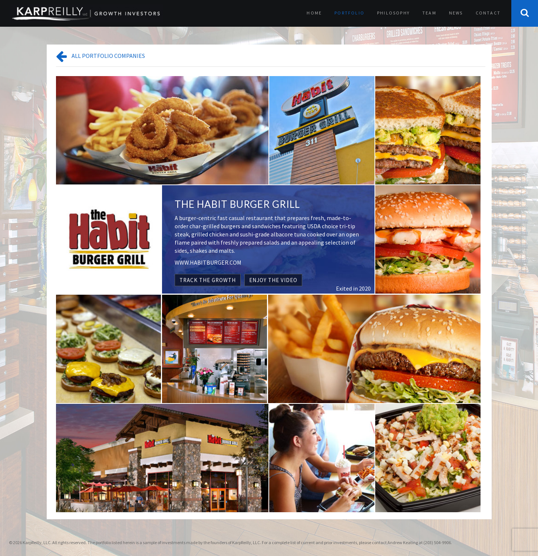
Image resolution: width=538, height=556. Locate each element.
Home (314, 13)
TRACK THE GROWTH (207, 280)
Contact (488, 13)
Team (429, 13)
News (456, 13)
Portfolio (349, 13)
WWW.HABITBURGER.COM (208, 262)
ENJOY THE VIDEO (273, 280)
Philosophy (393, 13)
